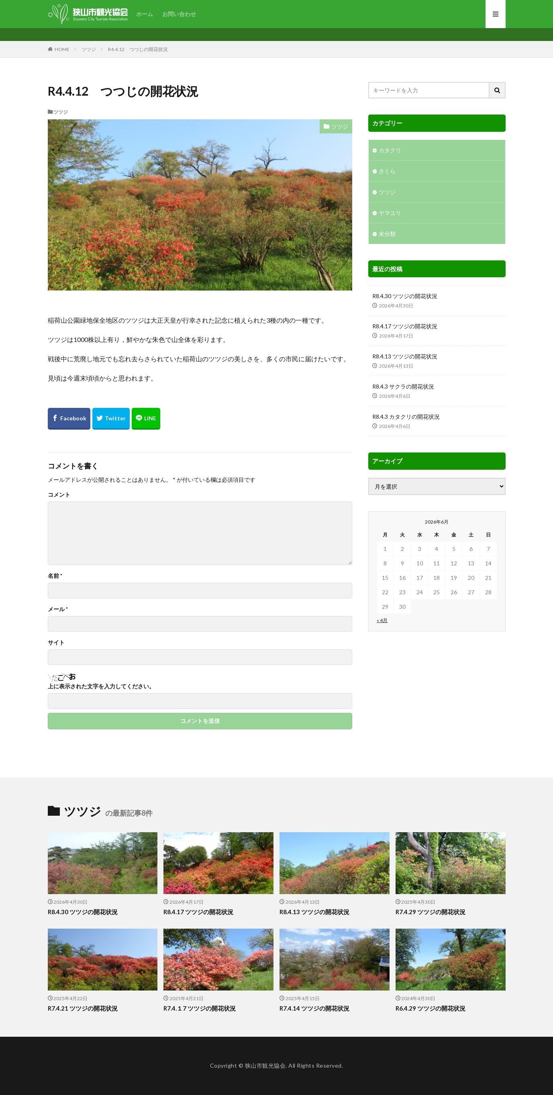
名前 (55, 576)
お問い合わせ (179, 13)
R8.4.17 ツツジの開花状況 (404, 326)
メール (58, 609)
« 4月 (382, 620)
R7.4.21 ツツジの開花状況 (83, 1008)
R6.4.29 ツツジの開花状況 (430, 1008)
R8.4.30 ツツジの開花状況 (404, 296)
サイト (56, 642)
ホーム (144, 13)
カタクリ (390, 150)
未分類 (387, 233)
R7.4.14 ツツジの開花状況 (314, 1008)
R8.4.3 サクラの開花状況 (403, 386)
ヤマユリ (390, 212)
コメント (59, 494)
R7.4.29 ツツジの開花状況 (430, 911)
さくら (387, 171)
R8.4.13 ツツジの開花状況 (404, 356)
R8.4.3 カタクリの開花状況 (406, 416)
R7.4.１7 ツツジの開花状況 (199, 1008)
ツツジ (89, 49)
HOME (62, 49)
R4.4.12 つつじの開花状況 (138, 49)
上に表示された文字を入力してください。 (101, 686)
